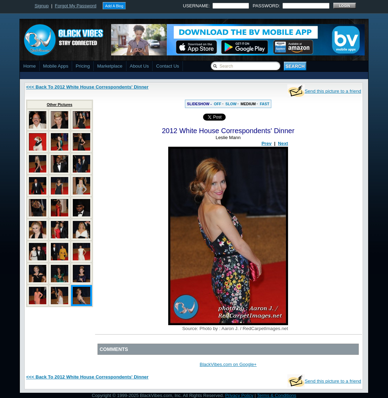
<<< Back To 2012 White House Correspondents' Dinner (87, 87)
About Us (139, 66)
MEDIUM (248, 104)
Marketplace (110, 66)
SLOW (230, 104)
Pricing (83, 66)
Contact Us (167, 66)
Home (29, 66)
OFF (217, 104)
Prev (267, 143)
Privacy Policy (239, 395)
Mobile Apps (56, 66)
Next (283, 143)
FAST (264, 104)
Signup (41, 5)
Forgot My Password (75, 5)
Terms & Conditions (276, 395)
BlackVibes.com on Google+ (228, 364)
